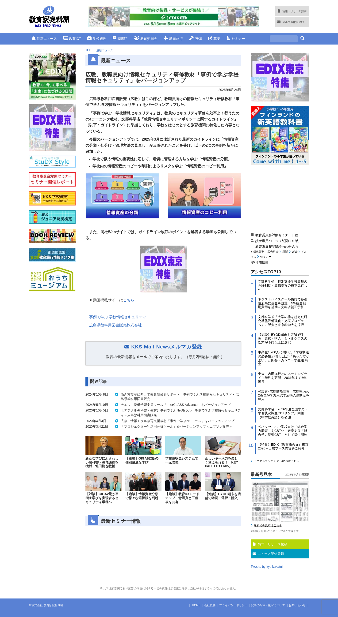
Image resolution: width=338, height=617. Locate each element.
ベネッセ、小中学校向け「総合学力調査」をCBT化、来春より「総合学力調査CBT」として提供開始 (282, 431)
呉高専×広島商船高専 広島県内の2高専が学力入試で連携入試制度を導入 (283, 395)
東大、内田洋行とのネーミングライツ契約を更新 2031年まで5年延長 (282, 378)
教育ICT (72, 39)
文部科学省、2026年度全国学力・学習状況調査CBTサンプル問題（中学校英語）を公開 (283, 413)
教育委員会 (145, 39)
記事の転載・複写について (268, 605)
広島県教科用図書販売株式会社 (115, 325)
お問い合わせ (297, 605)
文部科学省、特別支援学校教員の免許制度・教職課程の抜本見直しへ (282, 285)
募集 (214, 39)
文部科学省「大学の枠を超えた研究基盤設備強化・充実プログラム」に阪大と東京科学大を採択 (282, 321)
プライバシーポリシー (233, 605)
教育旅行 (173, 39)
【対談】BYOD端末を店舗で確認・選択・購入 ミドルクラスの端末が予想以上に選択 (282, 338)
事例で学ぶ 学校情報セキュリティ (117, 317)
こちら (128, 300)
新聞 (285, 251)
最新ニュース (44, 39)
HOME (196, 605)
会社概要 (209, 605)
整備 (195, 39)
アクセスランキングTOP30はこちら (276, 461)
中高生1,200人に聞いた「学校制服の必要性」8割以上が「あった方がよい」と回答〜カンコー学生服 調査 (283, 358)
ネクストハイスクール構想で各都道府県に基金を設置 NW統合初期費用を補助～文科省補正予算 (282, 303)
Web (294, 251)
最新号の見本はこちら (268, 525)
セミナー (236, 39)
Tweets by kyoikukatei (267, 566)
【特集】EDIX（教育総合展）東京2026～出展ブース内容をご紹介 (283, 446)
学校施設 (96, 39)
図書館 (120, 39)
